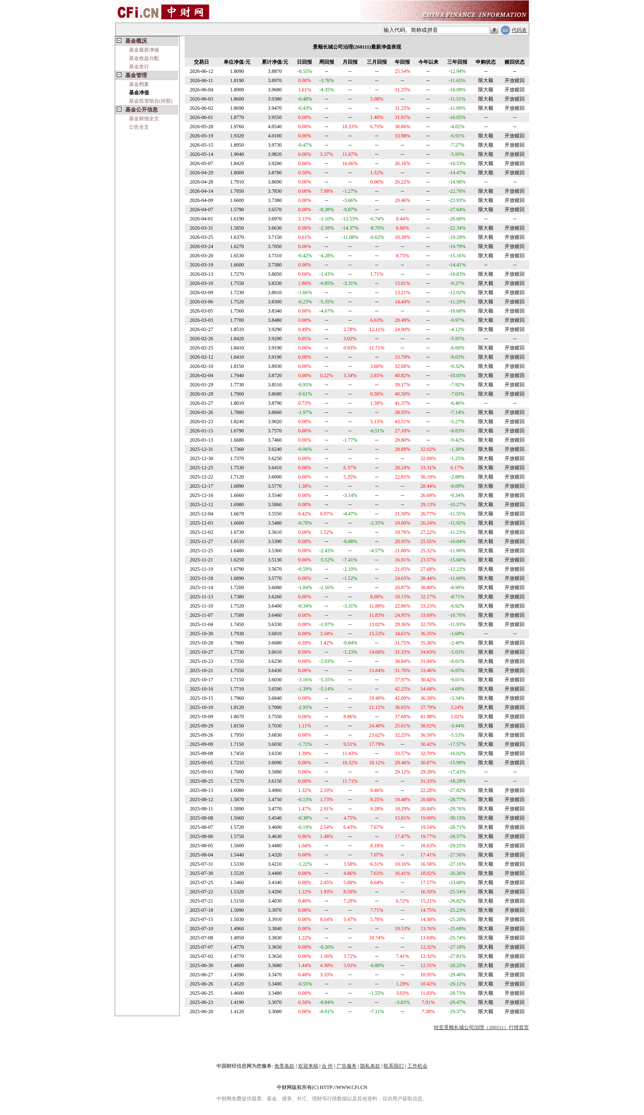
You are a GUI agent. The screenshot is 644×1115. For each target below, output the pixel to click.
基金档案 (139, 84)
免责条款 (284, 1066)
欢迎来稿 (308, 1066)
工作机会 (417, 1066)
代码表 (519, 30)
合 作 (327, 1066)
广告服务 (347, 1066)
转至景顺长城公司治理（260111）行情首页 (481, 1027)
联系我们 (394, 1066)
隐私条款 (370, 1066)
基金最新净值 (144, 50)
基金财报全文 (144, 119)
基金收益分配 (144, 58)
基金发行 (139, 67)
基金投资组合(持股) (151, 101)
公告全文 (139, 127)
